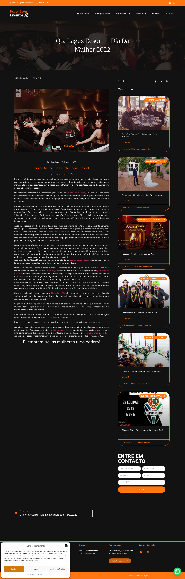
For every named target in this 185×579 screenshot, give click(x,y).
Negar (35, 569)
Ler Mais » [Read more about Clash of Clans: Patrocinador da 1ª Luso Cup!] (126, 436)
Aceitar (14, 569)
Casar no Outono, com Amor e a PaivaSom (141, 371)
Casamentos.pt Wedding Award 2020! (139, 312)
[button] (66, 546)
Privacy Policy (40, 574)
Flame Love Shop (55, 231)
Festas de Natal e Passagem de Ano (138, 254)
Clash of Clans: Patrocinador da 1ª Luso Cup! (142, 430)
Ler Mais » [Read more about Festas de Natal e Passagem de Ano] (126, 259)
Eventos (141, 13)
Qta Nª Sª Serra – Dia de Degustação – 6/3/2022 (139, 135)
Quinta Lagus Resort (76, 192)
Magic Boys (51, 270)
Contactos (169, 13)
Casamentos (123, 13)
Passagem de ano (103, 13)
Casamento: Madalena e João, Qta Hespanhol (142, 195)
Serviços (155, 13)
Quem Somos (83, 13)
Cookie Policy (29, 574)
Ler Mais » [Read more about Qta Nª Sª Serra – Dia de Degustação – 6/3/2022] (126, 142)
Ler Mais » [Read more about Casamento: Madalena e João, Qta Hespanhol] (126, 201)
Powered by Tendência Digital (137, 576)
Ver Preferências (57, 569)
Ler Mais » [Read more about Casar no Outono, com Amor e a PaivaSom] (126, 377)
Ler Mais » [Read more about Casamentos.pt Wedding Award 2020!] (126, 318)
